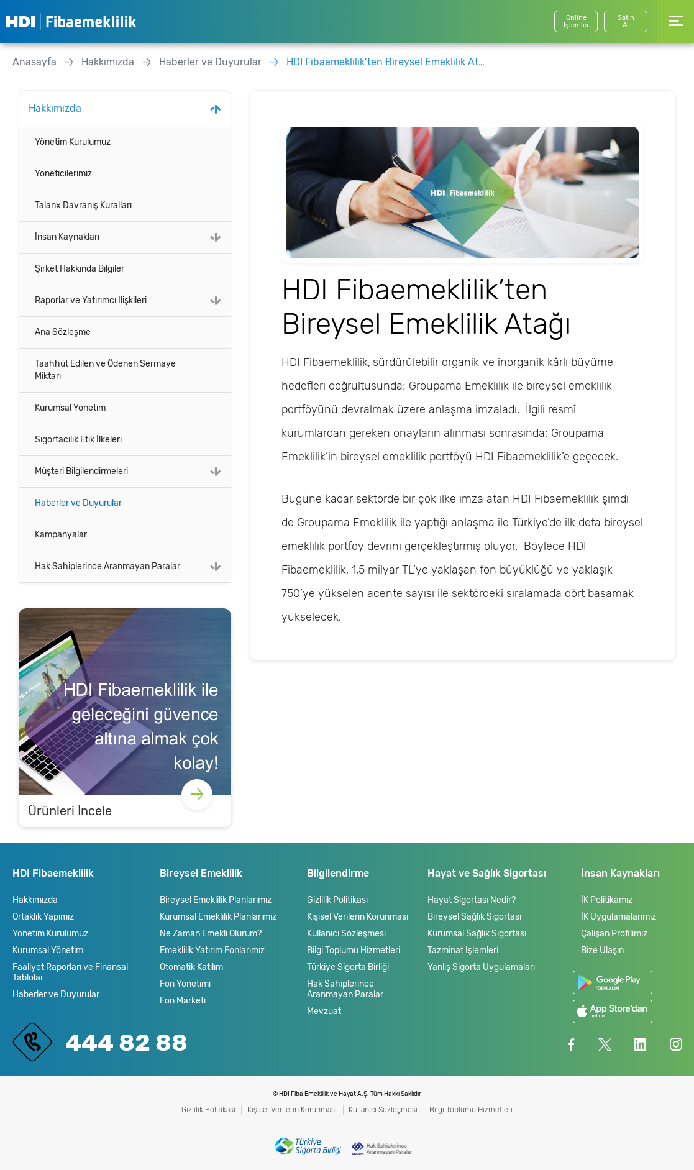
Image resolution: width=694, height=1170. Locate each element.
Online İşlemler (576, 21)
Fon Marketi (183, 1000)
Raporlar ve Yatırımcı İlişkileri (91, 300)
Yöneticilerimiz (63, 173)
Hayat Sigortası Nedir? (471, 900)
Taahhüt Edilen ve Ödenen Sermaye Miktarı (105, 370)
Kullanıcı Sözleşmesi (346, 933)
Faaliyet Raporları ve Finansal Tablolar (70, 972)
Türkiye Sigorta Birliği (348, 967)
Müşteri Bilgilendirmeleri (81, 471)
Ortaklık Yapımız (43, 917)
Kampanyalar (61, 534)
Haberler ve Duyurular (210, 62)
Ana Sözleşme (63, 332)
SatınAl (626, 21)
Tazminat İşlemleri (462, 950)
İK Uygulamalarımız (618, 917)
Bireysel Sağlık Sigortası (474, 917)
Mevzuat (324, 1011)
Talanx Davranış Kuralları (83, 205)
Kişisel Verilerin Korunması (357, 917)
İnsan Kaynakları (67, 237)
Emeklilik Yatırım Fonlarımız (212, 950)
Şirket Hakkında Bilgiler (79, 268)
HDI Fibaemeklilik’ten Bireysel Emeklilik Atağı (385, 62)
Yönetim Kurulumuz (73, 142)
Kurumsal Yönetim (70, 408)
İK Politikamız (606, 900)
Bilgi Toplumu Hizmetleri (353, 950)
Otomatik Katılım (191, 967)
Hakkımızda (107, 62)
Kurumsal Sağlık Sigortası (476, 933)
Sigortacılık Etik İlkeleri (78, 439)
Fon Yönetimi (185, 984)
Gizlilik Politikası (337, 900)
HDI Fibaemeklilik (71, 21)
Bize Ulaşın (602, 950)
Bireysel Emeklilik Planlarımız (216, 900)
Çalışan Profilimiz (614, 933)
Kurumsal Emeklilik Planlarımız (218, 917)
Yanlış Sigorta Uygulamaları (481, 967)
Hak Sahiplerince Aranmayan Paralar (107, 566)
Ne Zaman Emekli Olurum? (211, 933)
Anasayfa (34, 62)
